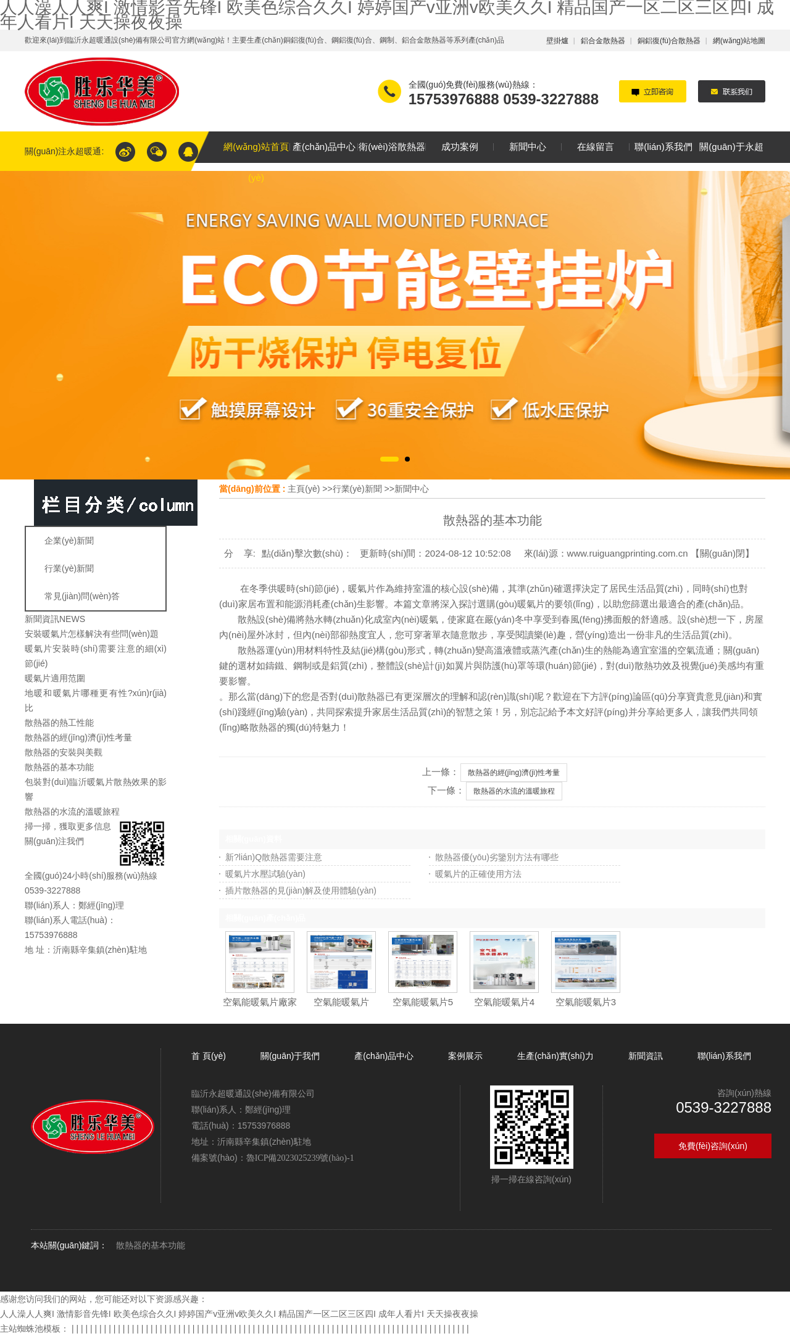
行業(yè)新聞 (357, 489)
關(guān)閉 (722, 553)
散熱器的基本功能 (59, 767)
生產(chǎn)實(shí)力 (555, 1056)
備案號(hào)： (272, 1158)
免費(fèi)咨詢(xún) (712, 1146)
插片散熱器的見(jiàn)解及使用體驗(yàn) (300, 890)
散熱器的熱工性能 (59, 723)
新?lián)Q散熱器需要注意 (273, 857)
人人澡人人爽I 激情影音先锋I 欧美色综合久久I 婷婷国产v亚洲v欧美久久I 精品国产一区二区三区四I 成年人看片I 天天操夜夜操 (239, 1314)
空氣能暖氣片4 (504, 1002)
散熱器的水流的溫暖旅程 (72, 811)
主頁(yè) (304, 489)
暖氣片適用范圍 (55, 678)
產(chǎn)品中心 (384, 1056)
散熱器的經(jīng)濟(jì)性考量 (78, 737)
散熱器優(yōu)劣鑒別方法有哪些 (497, 857)
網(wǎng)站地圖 (739, 40)
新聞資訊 (645, 1056)
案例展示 (465, 1056)
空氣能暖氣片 (341, 1002)
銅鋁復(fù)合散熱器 (669, 40)
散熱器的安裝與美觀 (63, 752)
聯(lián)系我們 (724, 1056)
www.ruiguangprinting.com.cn (627, 553)
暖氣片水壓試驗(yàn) (265, 874)
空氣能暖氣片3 (585, 1002)
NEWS (72, 619)
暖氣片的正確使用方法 (478, 874)
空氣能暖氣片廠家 (260, 1002)
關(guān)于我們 (290, 1056)
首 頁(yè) (209, 1056)
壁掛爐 (557, 40)
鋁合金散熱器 (603, 40)
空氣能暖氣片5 (423, 1002)
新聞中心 (411, 489)
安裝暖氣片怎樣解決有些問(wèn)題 (92, 634)
